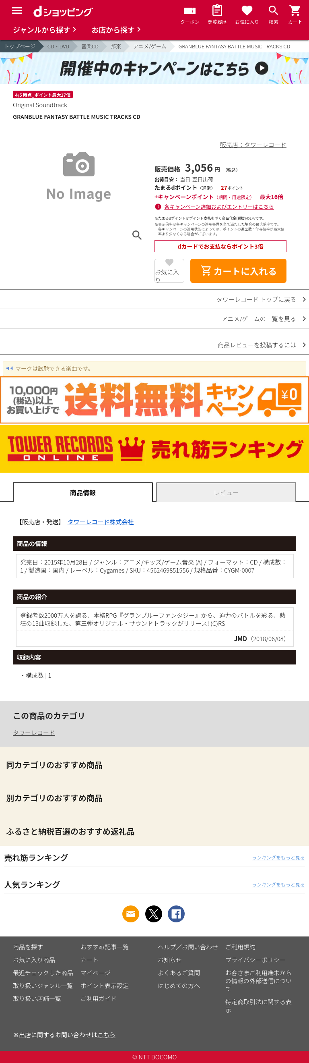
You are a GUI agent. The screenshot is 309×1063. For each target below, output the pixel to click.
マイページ (95, 972)
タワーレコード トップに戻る (256, 299)
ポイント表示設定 (104, 985)
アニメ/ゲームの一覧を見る (259, 319)
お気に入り (167, 275)
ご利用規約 (240, 947)
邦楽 (116, 46)
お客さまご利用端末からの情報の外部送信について (258, 980)
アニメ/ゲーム (149, 46)
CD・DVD (58, 46)
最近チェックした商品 (43, 972)
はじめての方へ (179, 985)
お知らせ (170, 959)
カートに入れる (238, 271)
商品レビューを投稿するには (257, 345)
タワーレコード (34, 732)
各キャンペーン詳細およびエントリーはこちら (219, 206)
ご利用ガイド (98, 998)
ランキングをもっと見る (278, 857)
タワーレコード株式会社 (101, 521)
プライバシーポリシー (255, 959)
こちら (106, 1034)
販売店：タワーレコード (253, 144)
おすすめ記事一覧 (104, 947)
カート (89, 959)
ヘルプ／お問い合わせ (188, 947)
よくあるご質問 (179, 972)
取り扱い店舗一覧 (37, 998)
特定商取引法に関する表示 (258, 1005)
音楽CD (90, 46)
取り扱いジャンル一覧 (43, 985)
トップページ (19, 46)
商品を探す (28, 947)
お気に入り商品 (34, 959)
